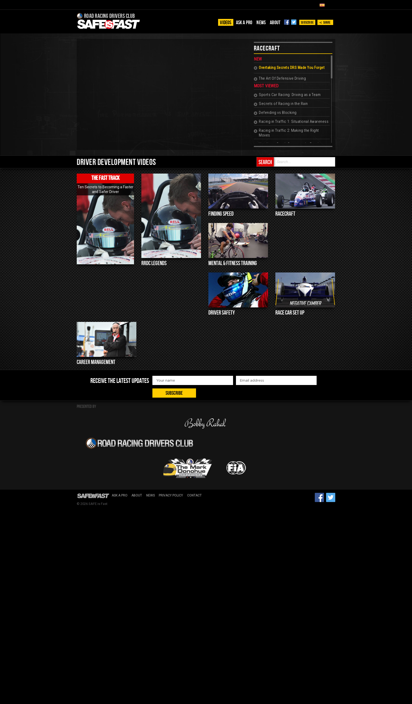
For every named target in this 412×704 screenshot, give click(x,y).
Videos (225, 22)
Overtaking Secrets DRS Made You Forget (291, 68)
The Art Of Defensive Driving (282, 79)
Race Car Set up (289, 313)
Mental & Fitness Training (232, 264)
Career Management (96, 363)
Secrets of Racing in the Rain (283, 104)
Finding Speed (221, 214)
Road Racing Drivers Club (109, 16)
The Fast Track (105, 179)
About (275, 22)
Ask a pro (244, 22)
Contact (199, 448)
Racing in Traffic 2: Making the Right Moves (289, 133)
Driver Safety (221, 313)
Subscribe (307, 22)
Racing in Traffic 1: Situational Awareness (293, 122)
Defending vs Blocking (277, 113)
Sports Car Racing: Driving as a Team (289, 95)
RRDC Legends (154, 264)
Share (325, 22)
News (261, 22)
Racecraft (285, 214)
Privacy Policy (175, 448)
